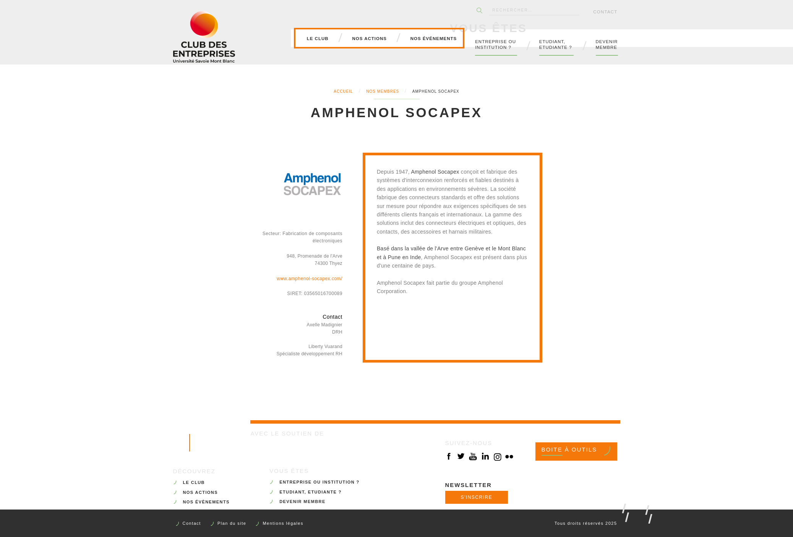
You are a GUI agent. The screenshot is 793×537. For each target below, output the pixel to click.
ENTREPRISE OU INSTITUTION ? (319, 482)
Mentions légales (283, 523)
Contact (605, 12)
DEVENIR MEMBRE (302, 501)
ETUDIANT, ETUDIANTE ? (310, 492)
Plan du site (231, 523)
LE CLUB (194, 482)
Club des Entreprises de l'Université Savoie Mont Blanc (204, 37)
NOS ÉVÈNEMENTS (206, 502)
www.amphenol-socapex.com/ (309, 278)
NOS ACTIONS (200, 492)
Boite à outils (569, 449)
